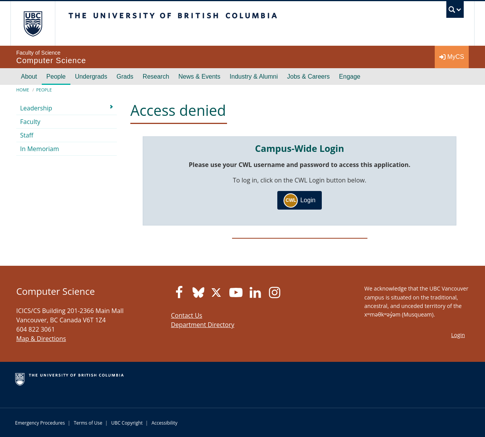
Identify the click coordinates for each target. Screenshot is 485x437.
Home (22, 90)
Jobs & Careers (308, 76)
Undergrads (91, 76)
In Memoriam (39, 149)
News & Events (199, 76)
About (29, 76)
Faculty (30, 121)
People (56, 76)
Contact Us (186, 315)
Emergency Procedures (40, 423)
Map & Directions (41, 338)
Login (299, 200)
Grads (124, 76)
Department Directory (202, 324)
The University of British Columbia (32, 23)
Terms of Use (88, 423)
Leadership (36, 108)
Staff (26, 135)
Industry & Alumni (254, 76)
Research (156, 76)
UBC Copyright (126, 423)
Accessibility (165, 423)
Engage (349, 76)
